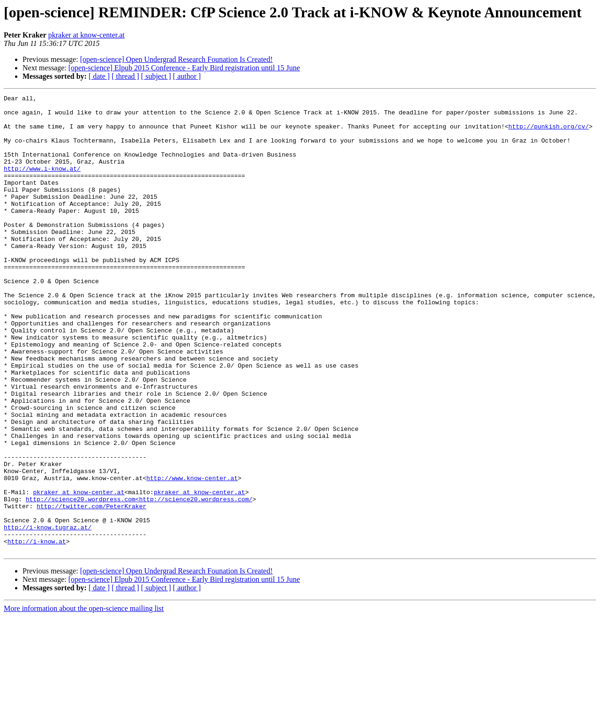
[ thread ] (125, 76)
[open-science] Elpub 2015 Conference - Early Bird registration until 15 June (184, 68)
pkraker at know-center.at (86, 35)
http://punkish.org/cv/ (548, 133)
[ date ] (99, 76)
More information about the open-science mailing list (84, 700)
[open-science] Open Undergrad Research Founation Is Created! (176, 59)
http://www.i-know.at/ (42, 184)
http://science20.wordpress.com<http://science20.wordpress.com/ (139, 580)
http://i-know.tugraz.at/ (47, 614)
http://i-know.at (37, 631)
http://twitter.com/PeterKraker (91, 589)
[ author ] (187, 76)
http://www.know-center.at (192, 555)
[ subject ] (156, 76)
